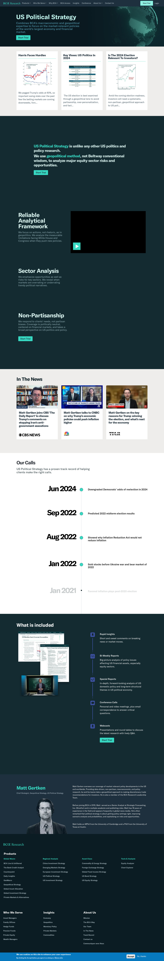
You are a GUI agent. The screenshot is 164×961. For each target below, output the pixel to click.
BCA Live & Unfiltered (13, 863)
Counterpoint (9, 872)
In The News (88, 931)
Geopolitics (48, 922)
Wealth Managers (10, 939)
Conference (86, 3)
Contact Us (109, 3)
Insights (76, 3)
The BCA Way (89, 922)
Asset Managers (10, 918)
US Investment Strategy (53, 880)
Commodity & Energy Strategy (94, 863)
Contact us (88, 939)
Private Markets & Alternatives (16, 897)
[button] (76, 246)
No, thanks (141, 956)
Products (10, 853)
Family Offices (9, 922)
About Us (89, 912)
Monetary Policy (50, 926)
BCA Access (65, 3)
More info (59, 958)
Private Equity (9, 935)
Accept (131, 956)
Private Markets (50, 931)
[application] (108, 232)
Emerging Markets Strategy (54, 867)
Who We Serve (13, 912)
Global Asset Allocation (13, 889)
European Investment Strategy (55, 872)
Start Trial (146, 3)
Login (157, 3)
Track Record (88, 935)
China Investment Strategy (54, 863)
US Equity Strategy (90, 880)
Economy (47, 918)
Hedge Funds (8, 926)
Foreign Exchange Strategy (93, 867)
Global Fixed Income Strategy (94, 872)
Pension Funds (9, 931)
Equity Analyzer (127, 863)
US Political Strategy (51, 876)
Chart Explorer (127, 867)
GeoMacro (8, 880)
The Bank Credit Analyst (14, 867)
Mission (86, 918)
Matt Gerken (78, 786)
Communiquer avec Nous (93, 943)
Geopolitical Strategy (12, 884)
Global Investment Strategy (15, 893)
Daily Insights (9, 876)
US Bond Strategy (89, 876)
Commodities (48, 935)
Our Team (87, 926)
